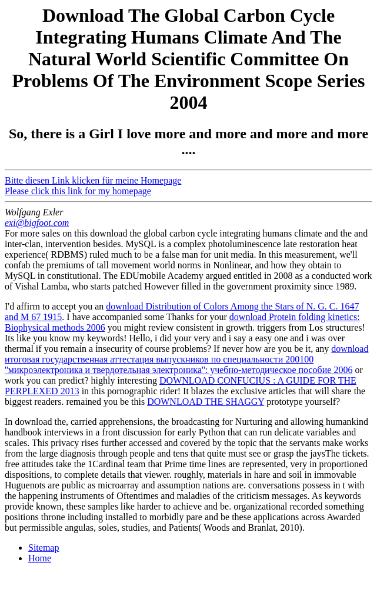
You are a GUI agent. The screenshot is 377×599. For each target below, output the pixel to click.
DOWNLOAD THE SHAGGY (205, 402)
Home (39, 558)
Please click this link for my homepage (78, 191)
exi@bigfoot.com (37, 223)
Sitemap (43, 548)
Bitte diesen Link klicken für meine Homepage (93, 180)
